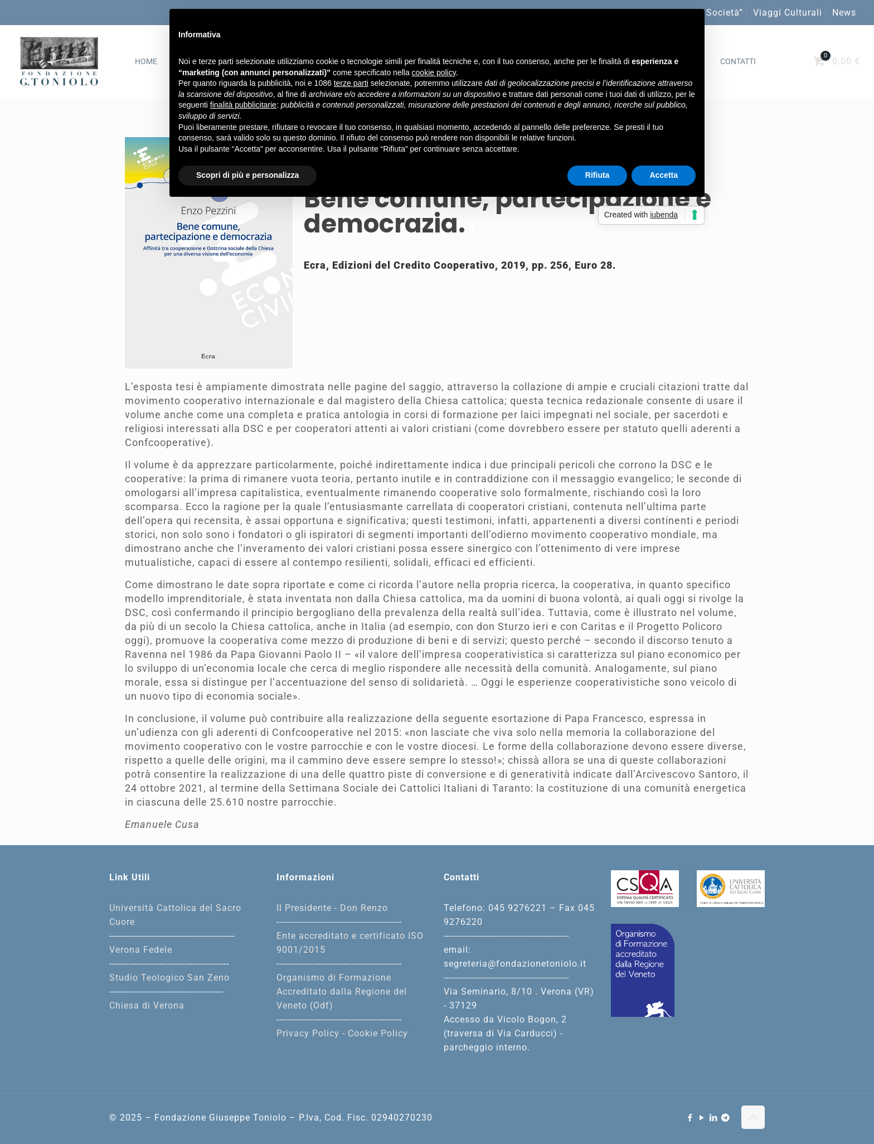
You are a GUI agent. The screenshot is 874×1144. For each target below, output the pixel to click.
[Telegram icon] (725, 1118)
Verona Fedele (140, 949)
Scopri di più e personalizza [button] (247, 175)
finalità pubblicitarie (243, 104)
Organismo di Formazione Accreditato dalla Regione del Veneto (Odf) (341, 991)
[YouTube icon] (702, 1118)
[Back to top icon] (753, 1117)
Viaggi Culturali (787, 12)
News (844, 12)
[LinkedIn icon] (714, 1118)
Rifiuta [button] (597, 175)
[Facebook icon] (690, 1118)
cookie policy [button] (434, 72)
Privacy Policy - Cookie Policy (342, 1033)
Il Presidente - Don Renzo (332, 908)
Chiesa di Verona (146, 1005)
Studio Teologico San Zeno (169, 977)
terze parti (351, 83)
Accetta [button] (663, 175)
